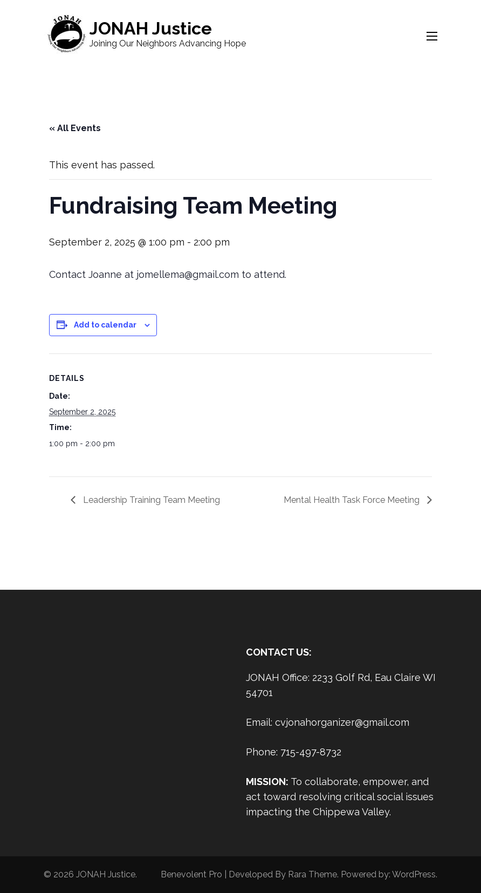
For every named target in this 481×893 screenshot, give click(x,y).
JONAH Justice (151, 28)
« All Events (75, 128)
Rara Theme (312, 874)
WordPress (414, 874)
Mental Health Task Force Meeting (353, 500)
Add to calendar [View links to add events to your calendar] (105, 325)
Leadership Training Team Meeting (150, 500)
